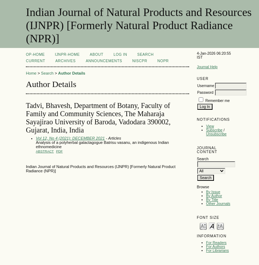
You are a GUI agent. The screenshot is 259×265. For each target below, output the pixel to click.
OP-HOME (35, 54)
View (210, 126)
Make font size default (211, 226)
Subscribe (214, 130)
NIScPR (139, 61)
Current (35, 61)
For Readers (216, 243)
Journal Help (207, 67)
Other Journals (218, 204)
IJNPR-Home (67, 54)
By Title (212, 200)
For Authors (215, 247)
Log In (120, 54)
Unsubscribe (216, 134)
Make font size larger (220, 226)
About (96, 54)
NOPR (163, 61)
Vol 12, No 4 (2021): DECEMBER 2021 (70, 138)
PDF (59, 151)
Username (205, 86)
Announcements (104, 61)
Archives (65, 61)
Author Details (71, 73)
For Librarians (217, 251)
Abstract (45, 151)
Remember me (217, 101)
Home (31, 73)
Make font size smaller (203, 226)
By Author (214, 196)
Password (205, 92)
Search (145, 54)
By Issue (213, 192)
